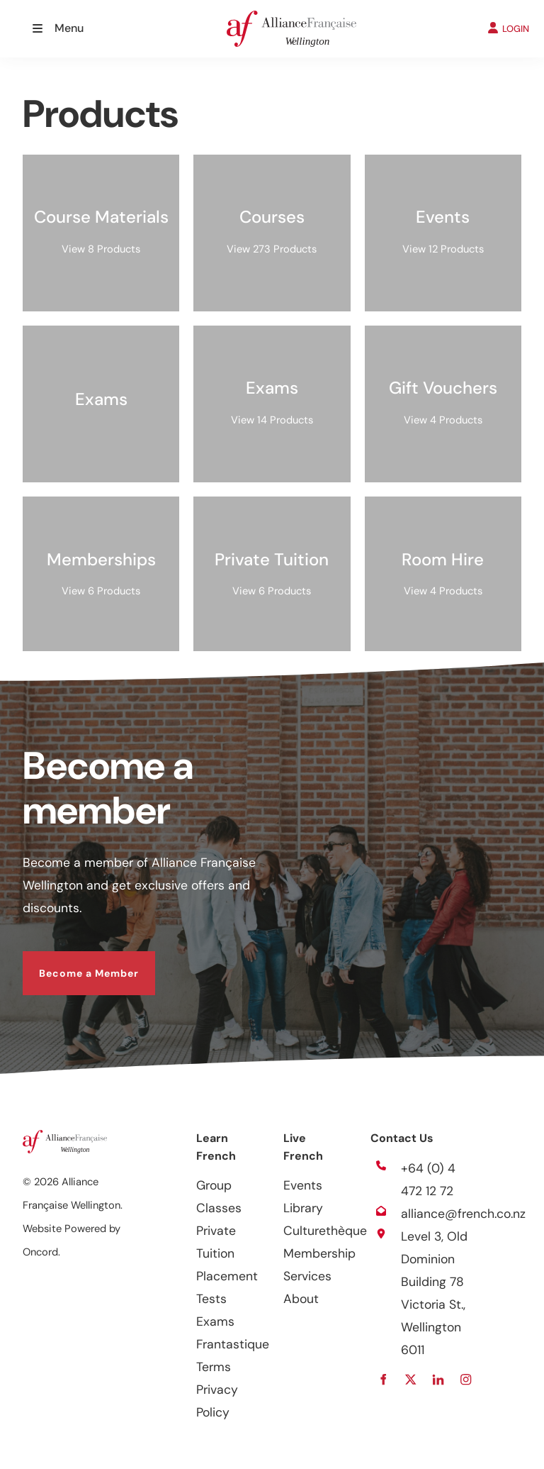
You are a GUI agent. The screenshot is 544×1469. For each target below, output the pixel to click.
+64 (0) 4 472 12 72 (428, 1179)
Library (303, 1208)
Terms (213, 1367)
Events (302, 1185)
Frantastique (232, 1344)
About (301, 1299)
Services (307, 1276)
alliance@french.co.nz (463, 1213)
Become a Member (73, 962)
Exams (215, 1321)
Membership (319, 1253)
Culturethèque (325, 1230)
